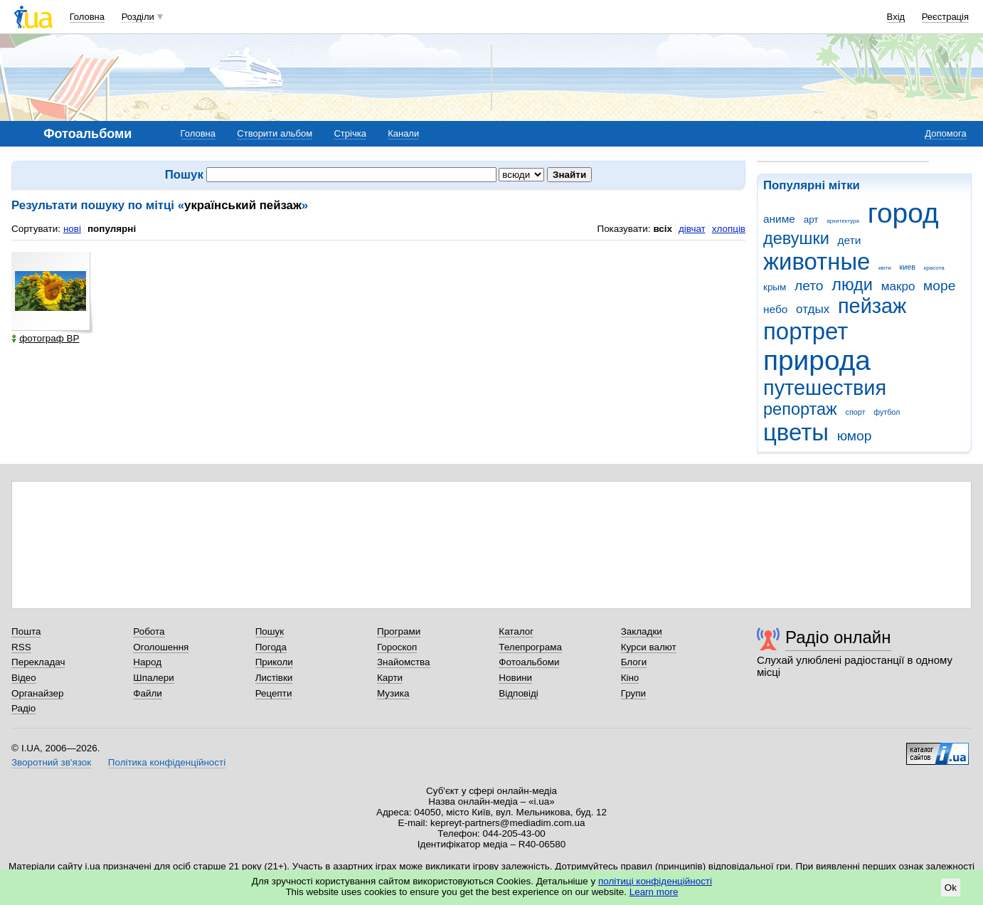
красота (934, 268)
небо (775, 309)
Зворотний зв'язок (51, 762)
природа (817, 360)
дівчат (692, 228)
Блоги (634, 662)
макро (898, 286)
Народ (147, 662)
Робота (148, 631)
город (903, 213)
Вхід (896, 16)
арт (811, 219)
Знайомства (403, 662)
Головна (87, 16)
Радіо (23, 708)
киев (907, 267)
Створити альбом (274, 133)
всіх (662, 228)
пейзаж (872, 306)
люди (852, 284)
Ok (951, 887)
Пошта (26, 631)
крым (774, 287)
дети (849, 240)
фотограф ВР (45, 338)
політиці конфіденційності (655, 881)
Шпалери (153, 677)
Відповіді (518, 693)
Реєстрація (945, 16)
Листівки (274, 677)
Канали (403, 133)
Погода (271, 647)
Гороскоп (397, 647)
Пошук (270, 631)
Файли (147, 693)
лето (809, 285)
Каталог (516, 631)
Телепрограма (530, 647)
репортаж (800, 409)
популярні (111, 228)
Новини (515, 677)
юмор (854, 435)
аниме (779, 219)
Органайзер (37, 693)
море (939, 285)
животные (816, 261)
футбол (886, 412)
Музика (393, 693)
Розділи (138, 16)
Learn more (654, 892)
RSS (21, 647)
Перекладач (38, 662)
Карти (390, 677)
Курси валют (648, 647)
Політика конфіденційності (166, 762)
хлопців (728, 228)
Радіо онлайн (838, 637)
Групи (633, 693)
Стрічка (350, 133)
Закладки (641, 631)
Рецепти (273, 693)
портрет (805, 331)
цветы (796, 432)
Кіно (630, 677)
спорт (856, 412)
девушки (796, 238)
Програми (398, 631)
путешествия (824, 387)
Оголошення (160, 647)
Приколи (274, 662)
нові (72, 228)
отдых (812, 309)
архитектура (843, 221)
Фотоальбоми (529, 662)
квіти (884, 268)
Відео (23, 677)
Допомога (945, 133)
